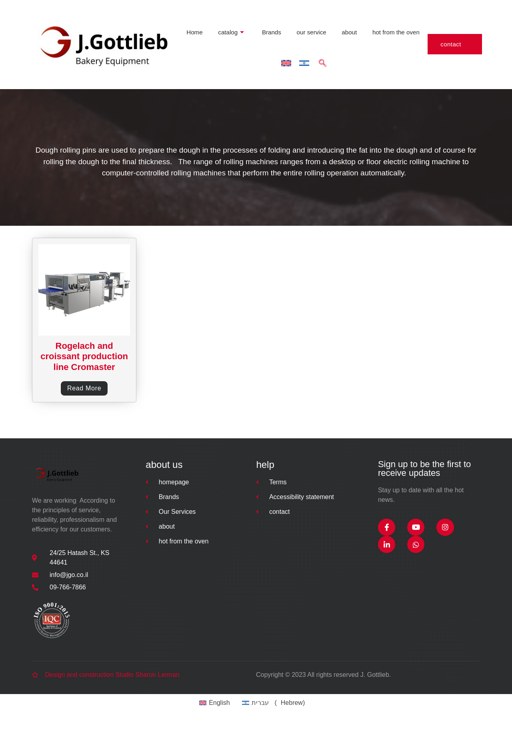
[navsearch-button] (402, 19)
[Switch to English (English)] (216, 727)
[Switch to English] (366, 18)
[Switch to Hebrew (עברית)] (277, 727)
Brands (202, 19)
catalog (162, 19)
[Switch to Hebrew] (384, 18)
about (277, 19)
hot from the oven (323, 19)
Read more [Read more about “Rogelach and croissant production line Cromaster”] (84, 408)
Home (128, 19)
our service (240, 19)
